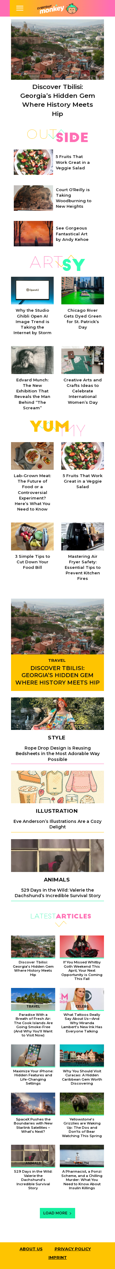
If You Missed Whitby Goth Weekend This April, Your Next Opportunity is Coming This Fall (81, 970)
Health (82, 1163)
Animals (57, 880)
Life (33, 1063)
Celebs (82, 1007)
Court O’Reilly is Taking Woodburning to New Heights (73, 198)
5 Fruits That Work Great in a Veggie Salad (73, 162)
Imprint (57, 1257)
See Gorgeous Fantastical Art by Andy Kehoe (72, 233)
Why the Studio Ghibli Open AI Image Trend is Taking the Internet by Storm (32, 321)
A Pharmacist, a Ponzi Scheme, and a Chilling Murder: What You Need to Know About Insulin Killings (81, 1179)
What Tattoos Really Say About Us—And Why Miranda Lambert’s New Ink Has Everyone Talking (81, 1022)
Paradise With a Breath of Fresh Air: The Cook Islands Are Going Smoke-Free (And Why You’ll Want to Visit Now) (33, 1025)
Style (57, 738)
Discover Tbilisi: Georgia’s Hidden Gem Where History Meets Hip (57, 675)
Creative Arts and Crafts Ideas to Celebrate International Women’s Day (82, 391)
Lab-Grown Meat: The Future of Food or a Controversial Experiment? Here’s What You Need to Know (32, 492)
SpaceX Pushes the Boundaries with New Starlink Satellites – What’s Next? (33, 1125)
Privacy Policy (73, 1248)
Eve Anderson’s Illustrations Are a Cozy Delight (57, 824)
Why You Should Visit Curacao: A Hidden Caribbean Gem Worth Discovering (82, 1077)
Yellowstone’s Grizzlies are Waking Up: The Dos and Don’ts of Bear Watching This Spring (82, 1127)
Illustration (57, 811)
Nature (82, 1111)
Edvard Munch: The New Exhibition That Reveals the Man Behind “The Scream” (32, 393)
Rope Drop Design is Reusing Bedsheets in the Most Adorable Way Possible (58, 753)
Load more (57, 1213)
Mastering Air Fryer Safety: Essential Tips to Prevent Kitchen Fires (83, 567)
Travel (57, 660)
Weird (82, 954)
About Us (31, 1248)
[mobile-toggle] (19, 8)
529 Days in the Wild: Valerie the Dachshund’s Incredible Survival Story (58, 892)
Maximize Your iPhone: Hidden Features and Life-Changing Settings (33, 1077)
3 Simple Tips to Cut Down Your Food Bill (32, 562)
